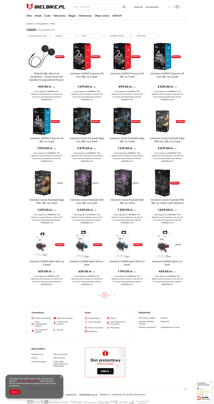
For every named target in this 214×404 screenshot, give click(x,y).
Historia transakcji (95, 328)
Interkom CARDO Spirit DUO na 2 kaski (46, 263)
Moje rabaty (115, 328)
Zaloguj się (138, 7)
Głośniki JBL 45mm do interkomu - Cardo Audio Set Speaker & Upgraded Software (46, 77)
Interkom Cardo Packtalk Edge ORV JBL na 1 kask (46, 201)
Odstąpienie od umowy (170, 327)
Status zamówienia (43, 318)
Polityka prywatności (147, 327)
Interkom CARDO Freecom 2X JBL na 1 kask (127, 75)
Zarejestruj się (94, 318)
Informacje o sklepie (147, 318)
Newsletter (92, 331)
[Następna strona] (114, 295)
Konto (88, 312)
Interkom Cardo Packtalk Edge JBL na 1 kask (127, 140)
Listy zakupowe (152, 7)
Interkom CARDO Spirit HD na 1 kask (86, 263)
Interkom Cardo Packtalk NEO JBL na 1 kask (127, 201)
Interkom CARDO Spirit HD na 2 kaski (127, 263)
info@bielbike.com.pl (88, 394)
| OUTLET (117, 15)
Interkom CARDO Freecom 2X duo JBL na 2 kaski (87, 75)
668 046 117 (71, 394)
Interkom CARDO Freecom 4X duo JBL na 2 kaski (167, 75)
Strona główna (42, 24)
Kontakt (60, 330)
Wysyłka (164, 318)
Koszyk (113, 318)
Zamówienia (37, 312)
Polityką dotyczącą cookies (28, 381)
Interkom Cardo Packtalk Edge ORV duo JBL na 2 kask (167, 140)
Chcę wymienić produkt (41, 331)
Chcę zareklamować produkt (41, 324)
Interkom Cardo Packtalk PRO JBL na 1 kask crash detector (167, 201)
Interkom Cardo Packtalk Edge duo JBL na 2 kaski (87, 140)
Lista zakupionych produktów (117, 323)
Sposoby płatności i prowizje (147, 322)
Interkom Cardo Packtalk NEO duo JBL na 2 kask (87, 201)
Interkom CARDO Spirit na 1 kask (167, 263)
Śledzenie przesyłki (65, 318)
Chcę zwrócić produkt (62, 323)
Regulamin (165, 321)
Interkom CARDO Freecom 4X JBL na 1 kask (46, 140)
